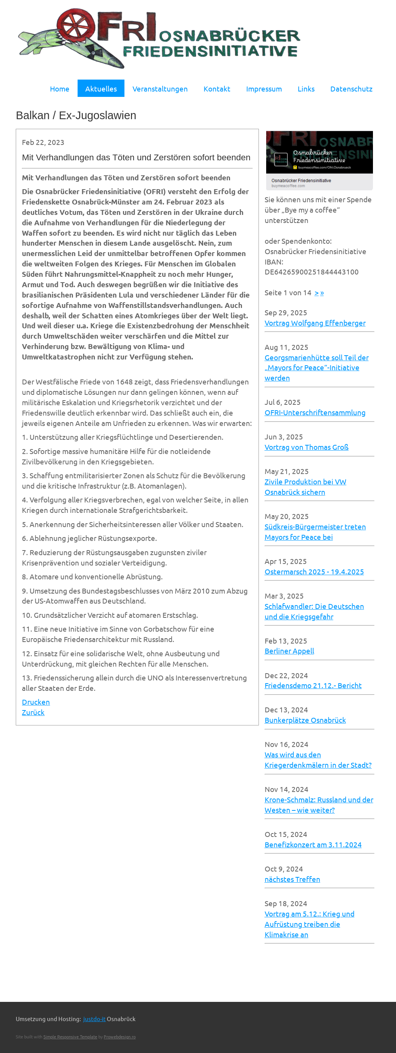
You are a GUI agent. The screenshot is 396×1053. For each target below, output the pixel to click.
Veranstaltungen (160, 88)
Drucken (36, 701)
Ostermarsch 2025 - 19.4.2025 (314, 571)
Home (60, 88)
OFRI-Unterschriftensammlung (315, 412)
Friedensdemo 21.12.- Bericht (313, 685)
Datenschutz (351, 88)
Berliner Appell (289, 650)
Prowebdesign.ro (120, 1036)
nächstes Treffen (292, 878)
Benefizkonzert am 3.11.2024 (313, 844)
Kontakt (217, 88)
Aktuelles (101, 88)
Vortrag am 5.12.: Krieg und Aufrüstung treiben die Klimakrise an (310, 924)
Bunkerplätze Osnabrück (305, 719)
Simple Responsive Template (70, 1036)
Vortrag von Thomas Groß (307, 446)
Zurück (33, 712)
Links (306, 88)
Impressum (264, 88)
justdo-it (94, 1018)
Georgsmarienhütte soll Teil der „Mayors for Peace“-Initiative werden (317, 368)
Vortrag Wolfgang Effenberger (315, 322)
